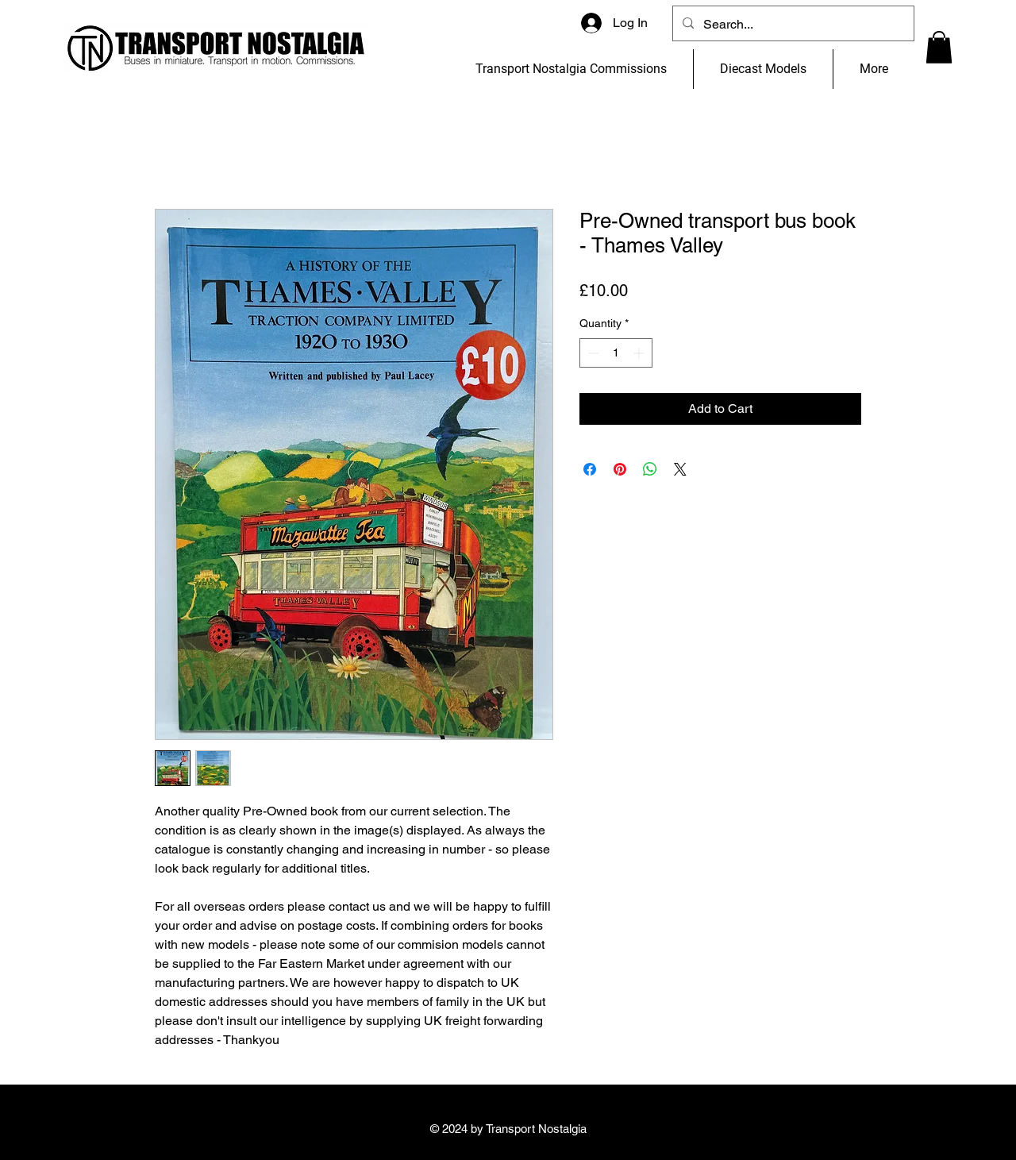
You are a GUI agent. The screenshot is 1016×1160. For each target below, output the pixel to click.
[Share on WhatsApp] (650, 469)
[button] (939, 47)
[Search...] (791, 24)
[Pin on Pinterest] (619, 469)
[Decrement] (592, 353)
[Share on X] (680, 469)
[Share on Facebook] (589, 469)
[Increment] (640, 353)
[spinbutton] (616, 353)
